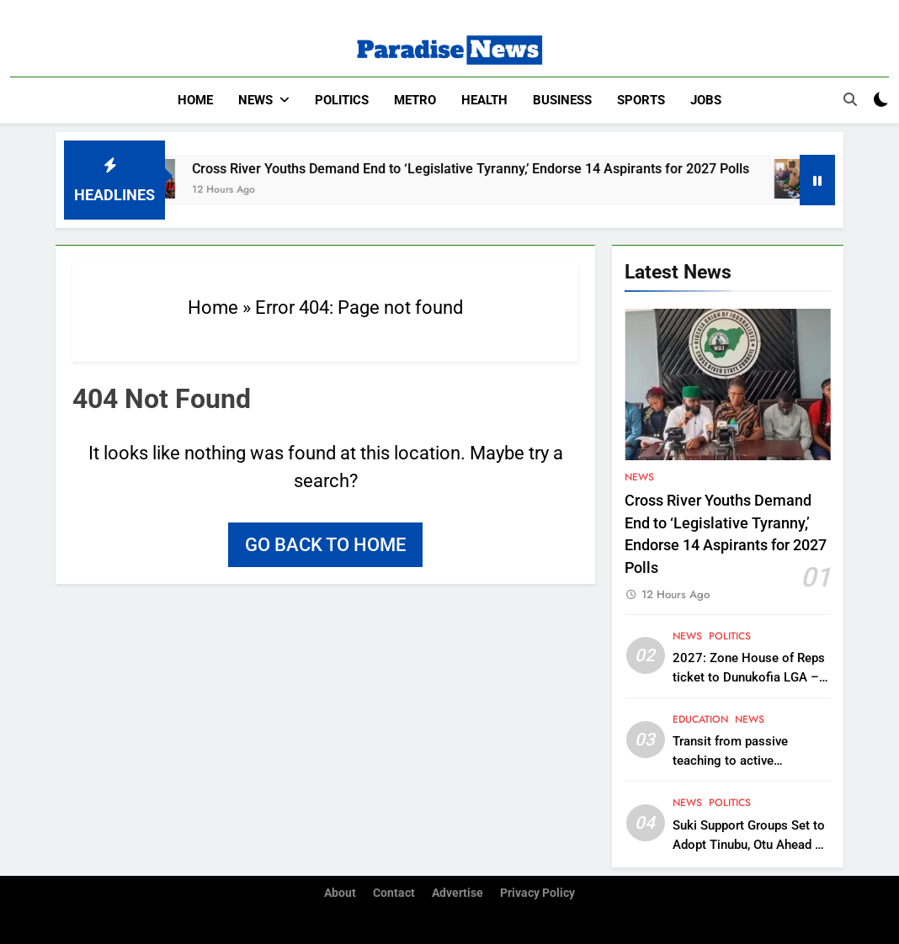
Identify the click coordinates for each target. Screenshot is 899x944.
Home (195, 100)
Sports (641, 100)
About (340, 892)
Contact (394, 892)
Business (562, 100)
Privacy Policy (537, 892)
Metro (415, 100)
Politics (342, 100)
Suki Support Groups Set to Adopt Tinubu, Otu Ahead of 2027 (750, 844)
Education (700, 718)
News (255, 100)
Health (484, 100)
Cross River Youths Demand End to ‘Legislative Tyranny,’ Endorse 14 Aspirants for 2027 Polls (490, 168)
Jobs (705, 100)
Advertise (457, 892)
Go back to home (325, 543)
